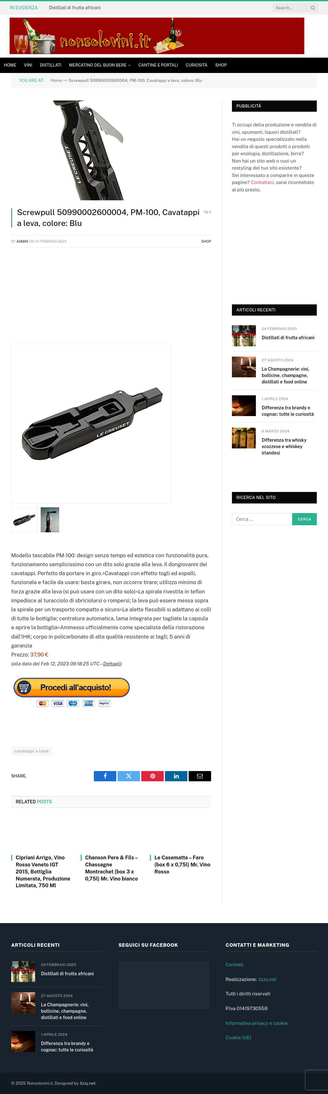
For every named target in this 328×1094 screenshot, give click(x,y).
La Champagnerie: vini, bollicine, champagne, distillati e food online (285, 375)
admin (22, 241)
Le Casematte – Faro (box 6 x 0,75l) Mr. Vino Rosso (182, 865)
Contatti (234, 964)
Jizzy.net (267, 979)
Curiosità (197, 65)
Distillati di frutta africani (75, 7)
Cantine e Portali (158, 65)
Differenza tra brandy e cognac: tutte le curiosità (288, 411)
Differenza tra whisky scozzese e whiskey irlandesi (284, 446)
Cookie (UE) (238, 1037)
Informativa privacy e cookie (257, 1023)
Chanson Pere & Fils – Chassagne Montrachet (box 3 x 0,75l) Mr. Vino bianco (111, 868)
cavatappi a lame (31, 751)
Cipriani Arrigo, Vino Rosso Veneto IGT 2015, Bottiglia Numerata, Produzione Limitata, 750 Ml (43, 872)
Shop (221, 65)
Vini (28, 65)
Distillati (51, 65)
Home (10, 65)
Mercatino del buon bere (98, 65)
